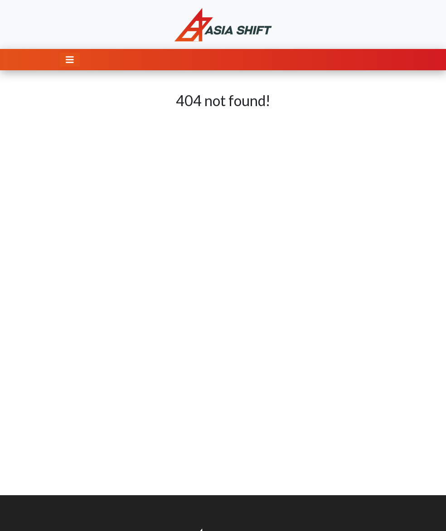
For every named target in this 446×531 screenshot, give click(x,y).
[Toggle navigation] (70, 60)
